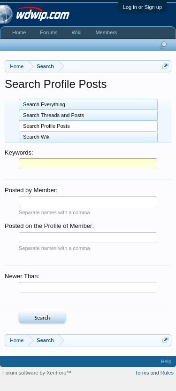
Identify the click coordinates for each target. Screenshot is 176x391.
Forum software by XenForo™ (36, 372)
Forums (48, 32)
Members (106, 32)
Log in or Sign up (142, 7)
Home (19, 32)
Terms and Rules (154, 372)
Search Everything (44, 104)
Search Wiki (37, 137)
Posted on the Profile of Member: (49, 225)
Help (166, 361)
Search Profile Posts (46, 126)
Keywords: (19, 152)
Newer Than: (22, 276)
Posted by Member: (31, 190)
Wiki (77, 32)
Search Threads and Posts (53, 115)
